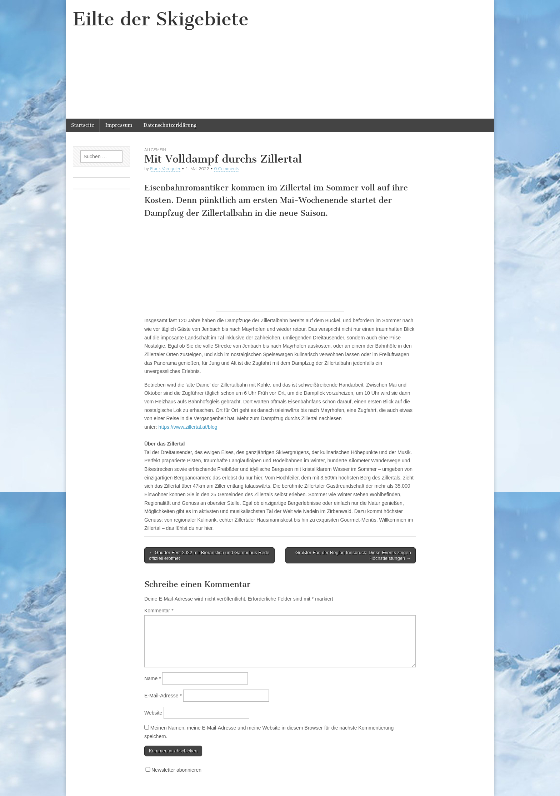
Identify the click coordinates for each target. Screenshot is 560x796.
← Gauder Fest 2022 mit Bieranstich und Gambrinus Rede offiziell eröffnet (209, 555)
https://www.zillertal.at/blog (188, 427)
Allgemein (155, 149)
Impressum (118, 125)
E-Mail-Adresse (163, 695)
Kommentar (159, 610)
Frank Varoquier (165, 168)
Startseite (82, 125)
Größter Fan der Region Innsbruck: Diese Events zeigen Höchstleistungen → (353, 555)
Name (152, 678)
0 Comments (226, 168)
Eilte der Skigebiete (161, 19)
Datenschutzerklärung (170, 125)
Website (153, 713)
